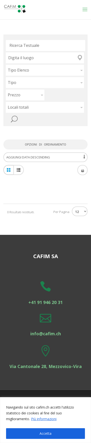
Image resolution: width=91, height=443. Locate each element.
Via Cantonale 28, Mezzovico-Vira (45, 366)
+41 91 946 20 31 (45, 302)
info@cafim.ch (45, 333)
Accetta (45, 433)
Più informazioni (44, 419)
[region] (45, 420)
